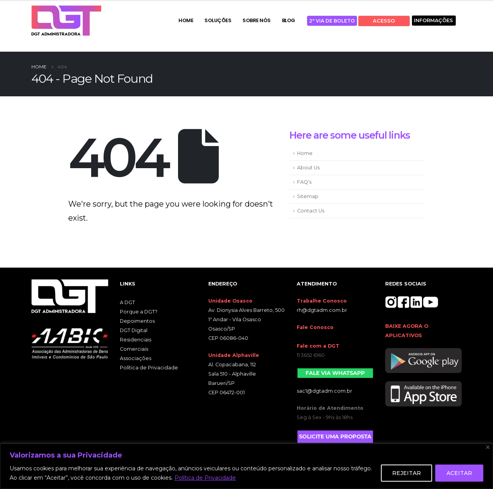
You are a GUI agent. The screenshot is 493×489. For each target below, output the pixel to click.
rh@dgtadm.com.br (322, 310)
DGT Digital (133, 330)
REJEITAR (406, 473)
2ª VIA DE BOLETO (332, 21)
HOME (185, 20)
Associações (135, 358)
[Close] (488, 447)
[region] (246, 466)
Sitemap (307, 196)
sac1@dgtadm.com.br (324, 391)
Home (305, 153)
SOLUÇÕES (217, 20)
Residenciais (135, 340)
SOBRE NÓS (256, 20)
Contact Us (310, 211)
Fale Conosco (315, 327)
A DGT (127, 302)
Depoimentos (137, 321)
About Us (308, 168)
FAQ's (304, 182)
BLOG (288, 20)
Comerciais (134, 349)
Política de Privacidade (205, 477)
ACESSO (384, 21)
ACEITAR (459, 473)
